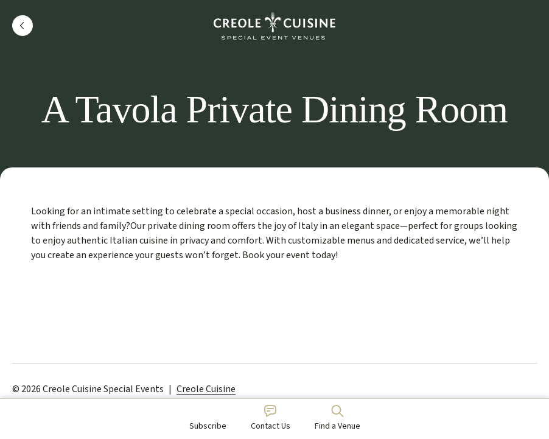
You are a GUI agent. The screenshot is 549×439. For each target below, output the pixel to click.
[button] (22, 25)
